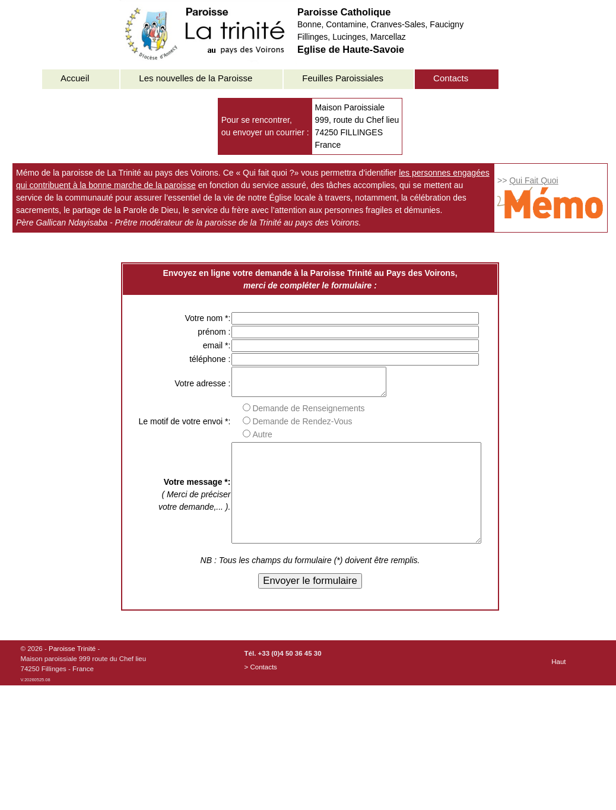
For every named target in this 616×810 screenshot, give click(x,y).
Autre (242, 439)
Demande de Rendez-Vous (282, 426)
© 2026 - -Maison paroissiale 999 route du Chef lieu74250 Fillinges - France (84, 689)
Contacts (450, 78)
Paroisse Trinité (72, 673)
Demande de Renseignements (289, 413)
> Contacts (261, 691)
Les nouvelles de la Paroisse (195, 78)
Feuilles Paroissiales (342, 78)
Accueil (75, 78)
